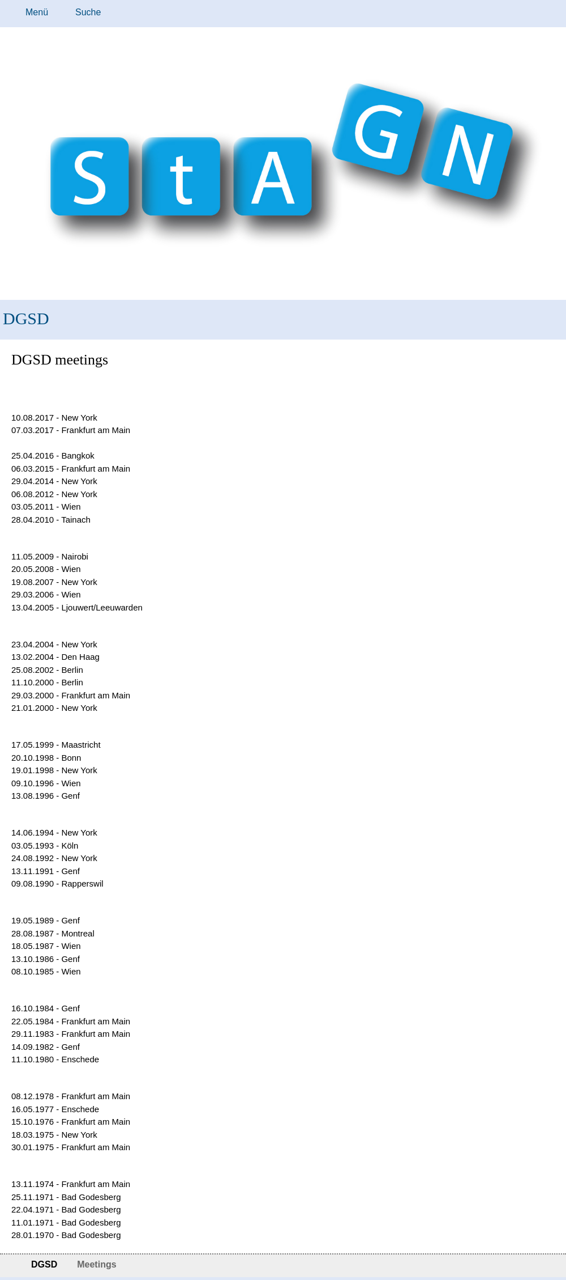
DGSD (26, 318)
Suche (88, 12)
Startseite (10, 1265)
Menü (36, 12)
